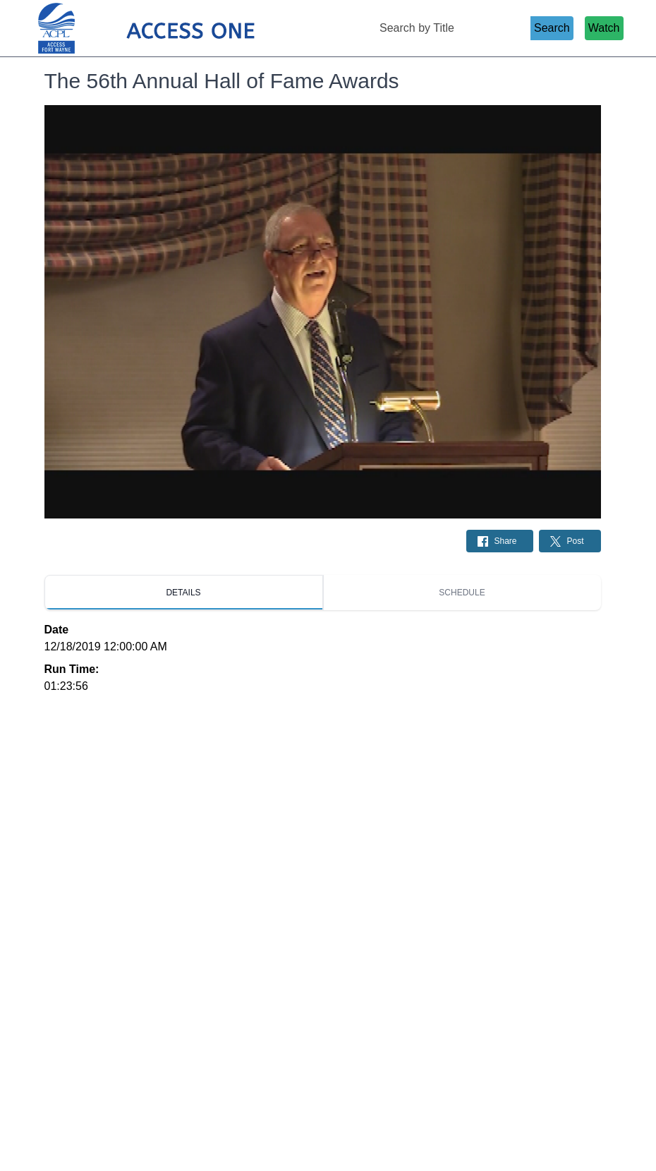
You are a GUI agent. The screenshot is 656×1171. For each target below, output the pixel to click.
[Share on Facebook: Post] (499, 541)
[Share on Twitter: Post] (569, 541)
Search (552, 28)
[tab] (183, 592)
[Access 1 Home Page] (174, 28)
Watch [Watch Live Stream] (604, 28)
